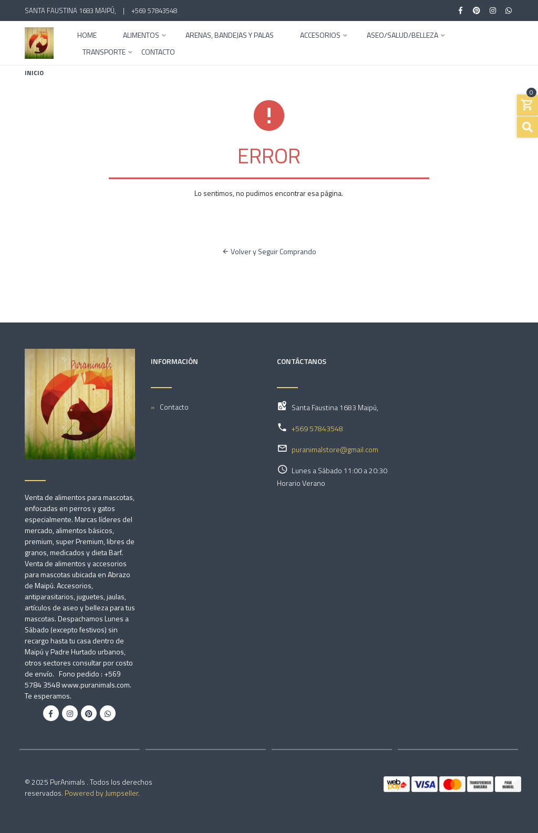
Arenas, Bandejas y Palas (229, 36)
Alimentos (141, 36)
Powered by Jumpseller (101, 792)
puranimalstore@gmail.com (335, 449)
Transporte (104, 52)
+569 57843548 (154, 10)
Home (87, 36)
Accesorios (320, 36)
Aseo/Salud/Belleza (402, 36)
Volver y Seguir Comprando (269, 251)
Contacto (158, 52)
